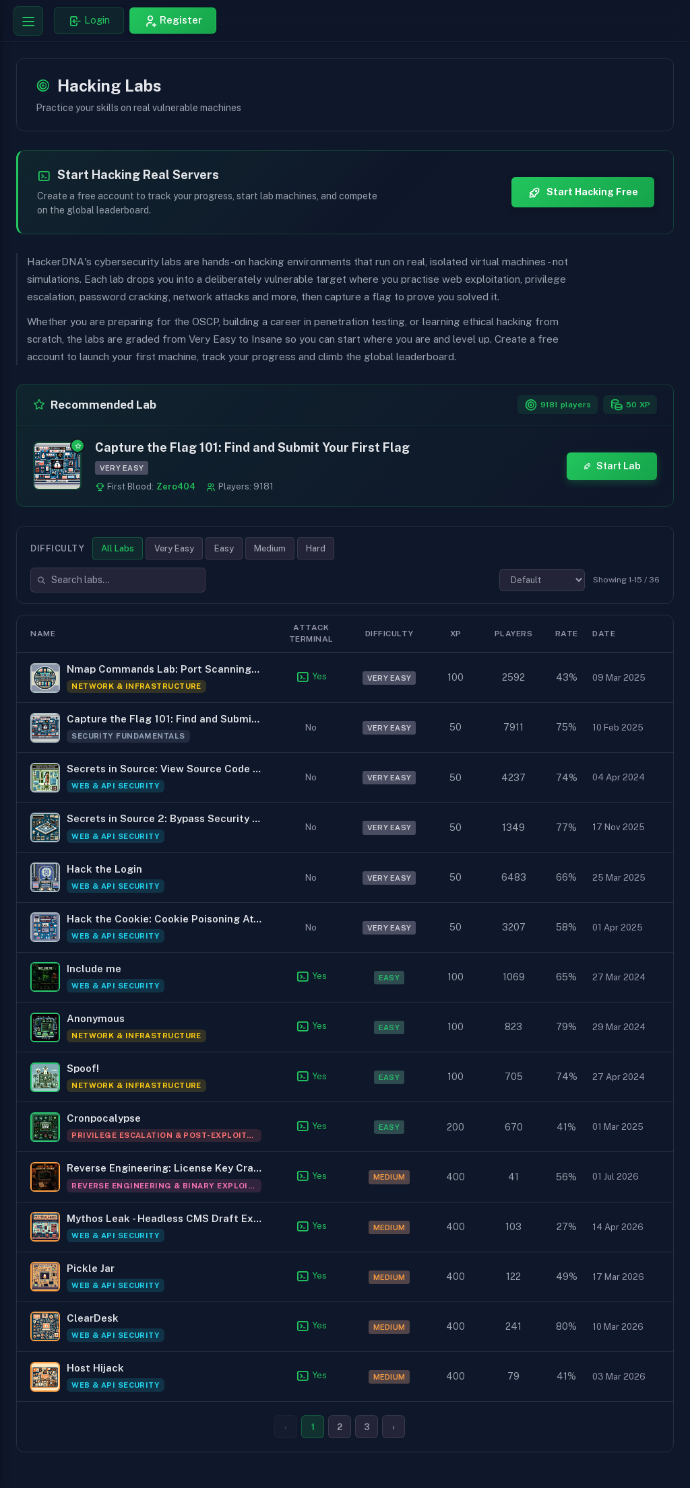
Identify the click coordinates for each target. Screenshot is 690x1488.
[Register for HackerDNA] (172, 20)
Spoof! (83, 1068)
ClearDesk (93, 1318)
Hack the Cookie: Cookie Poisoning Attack (164, 918)
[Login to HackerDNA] (89, 20)
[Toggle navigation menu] (28, 21)
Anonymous (96, 1018)
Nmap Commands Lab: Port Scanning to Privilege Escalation (164, 669)
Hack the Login (104, 869)
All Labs (117, 548)
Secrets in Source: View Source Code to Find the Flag (164, 769)
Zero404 (175, 486)
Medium (270, 548)
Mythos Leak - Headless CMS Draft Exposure (164, 1218)
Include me (94, 968)
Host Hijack (95, 1368)
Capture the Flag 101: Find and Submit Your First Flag (252, 447)
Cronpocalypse (104, 1118)
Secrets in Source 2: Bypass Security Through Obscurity (164, 819)
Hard (315, 548)
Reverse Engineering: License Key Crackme (164, 1168)
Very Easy (174, 548)
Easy (224, 548)
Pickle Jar (91, 1268)
